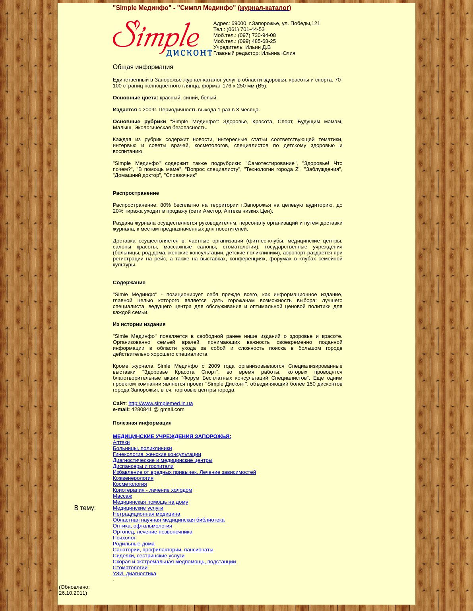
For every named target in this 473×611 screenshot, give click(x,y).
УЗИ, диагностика (134, 573)
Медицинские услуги (138, 508)
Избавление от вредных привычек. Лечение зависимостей (184, 472)
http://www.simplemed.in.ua (160, 403)
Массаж (122, 496)
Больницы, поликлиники (142, 448)
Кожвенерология (133, 478)
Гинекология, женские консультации (157, 454)
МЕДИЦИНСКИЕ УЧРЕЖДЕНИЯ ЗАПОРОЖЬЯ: (172, 436)
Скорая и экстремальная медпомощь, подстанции (174, 561)
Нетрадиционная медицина (146, 514)
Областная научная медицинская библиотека (169, 520)
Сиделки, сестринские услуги (148, 556)
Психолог (124, 538)
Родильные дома (134, 544)
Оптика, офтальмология (142, 526)
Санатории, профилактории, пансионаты (163, 550)
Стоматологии (130, 567)
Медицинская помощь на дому (150, 502)
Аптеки (121, 442)
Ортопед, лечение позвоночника (152, 532)
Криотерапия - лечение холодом (152, 490)
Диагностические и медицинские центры (163, 460)
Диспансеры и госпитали (143, 466)
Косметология (130, 484)
